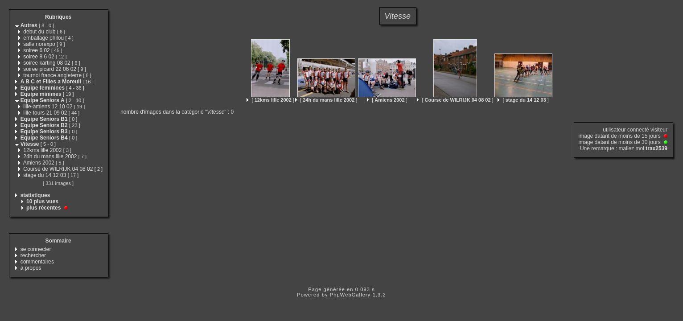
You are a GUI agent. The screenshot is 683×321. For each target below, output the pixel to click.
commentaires (37, 262)
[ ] (270, 100)
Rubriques (58, 17)
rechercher (33, 255)
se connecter (36, 249)
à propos (31, 268)
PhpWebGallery (350, 294)
